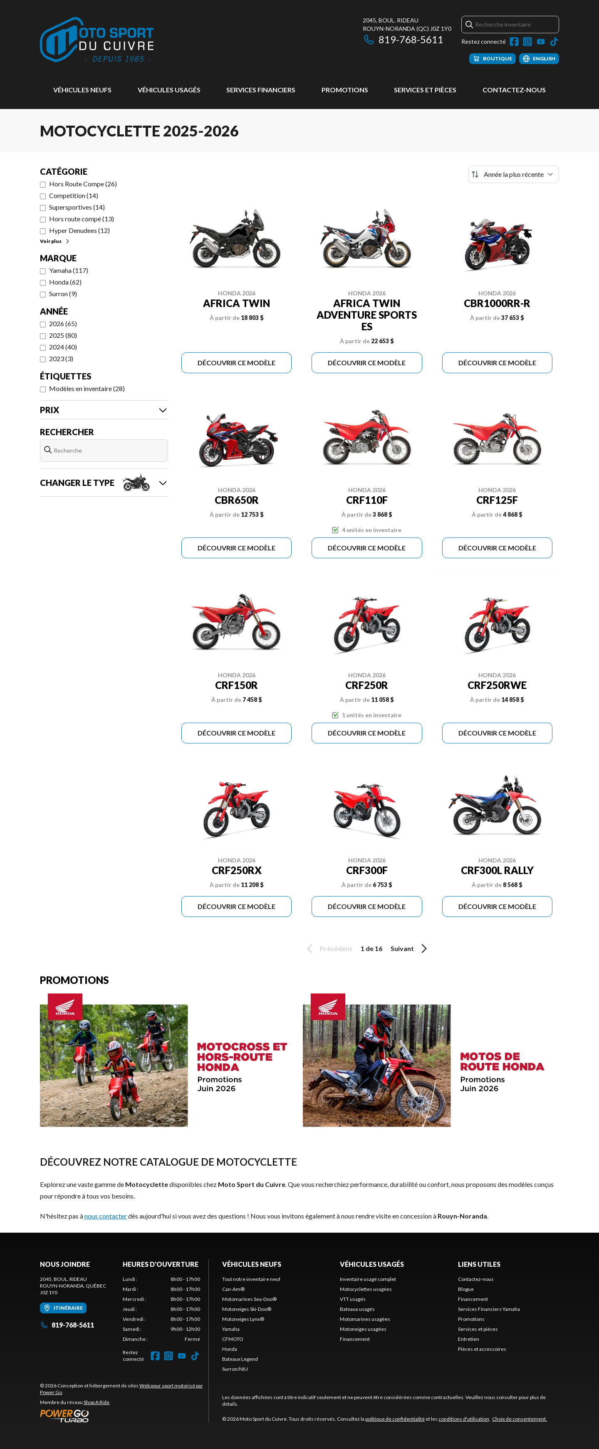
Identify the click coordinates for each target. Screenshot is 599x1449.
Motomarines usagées (365, 1319)
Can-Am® (233, 1289)
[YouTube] (541, 42)
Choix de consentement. (519, 1419)
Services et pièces (425, 90)
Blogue (466, 1289)
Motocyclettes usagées (366, 1289)
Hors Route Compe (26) (83, 184)
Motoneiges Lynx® (243, 1319)
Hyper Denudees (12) (79, 230)
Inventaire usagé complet (368, 1279)
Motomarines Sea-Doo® (249, 1299)
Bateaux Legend (240, 1359)
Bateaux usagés (357, 1309)
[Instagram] (527, 42)
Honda (229, 1349)
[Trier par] (513, 174)
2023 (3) (61, 358)
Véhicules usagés (169, 90)
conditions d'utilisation (463, 1419)
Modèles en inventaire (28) (87, 388)
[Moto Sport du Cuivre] (96, 40)
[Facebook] (514, 42)
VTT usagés (353, 1299)
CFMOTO (232, 1339)
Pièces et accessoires (482, 1349)
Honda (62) (65, 282)
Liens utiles (479, 1264)
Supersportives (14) (77, 207)
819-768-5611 (403, 39)
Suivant (410, 949)
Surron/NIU (235, 1369)
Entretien (468, 1339)
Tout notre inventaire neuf (251, 1279)
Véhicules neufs (82, 90)
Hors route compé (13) (81, 219)
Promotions (345, 90)
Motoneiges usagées (363, 1329)
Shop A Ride (96, 1402)
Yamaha (231, 1329)
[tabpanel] (161, 1309)
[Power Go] (124, 1415)
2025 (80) (63, 335)
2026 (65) (63, 323)
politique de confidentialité (395, 1419)
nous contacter (105, 1216)
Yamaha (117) (68, 270)
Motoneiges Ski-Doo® (246, 1309)
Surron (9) (63, 293)
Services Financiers (260, 90)
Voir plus (55, 241)
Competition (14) (73, 195)
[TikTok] (554, 42)
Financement (355, 1339)
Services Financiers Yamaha (489, 1309)
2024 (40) (63, 347)
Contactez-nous (514, 90)
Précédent (328, 949)
